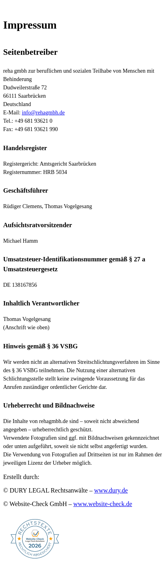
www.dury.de (111, 490)
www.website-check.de (102, 503)
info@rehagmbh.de (43, 113)
